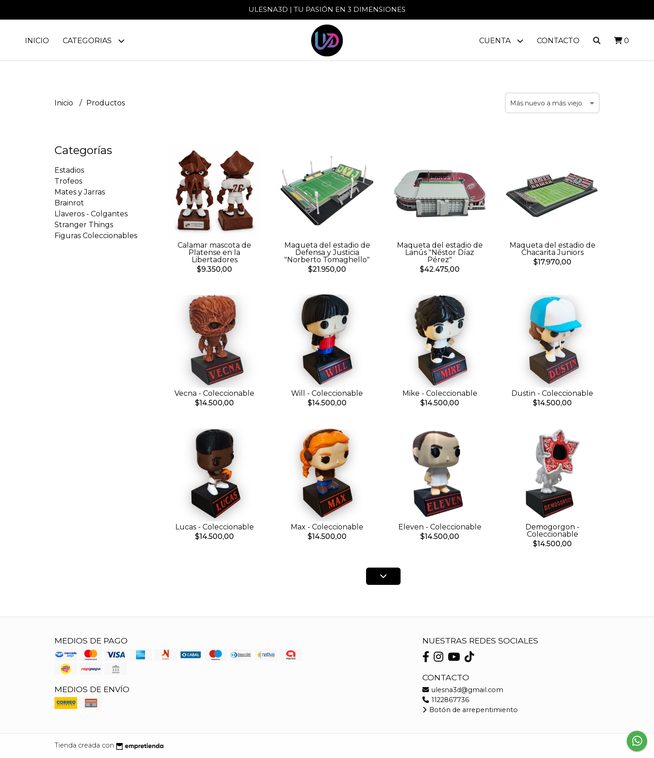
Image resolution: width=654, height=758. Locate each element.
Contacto (558, 40)
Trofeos (68, 181)
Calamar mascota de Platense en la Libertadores (214, 252)
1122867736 (445, 700)
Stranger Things (83, 225)
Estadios (69, 170)
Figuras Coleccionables (95, 236)
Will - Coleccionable (327, 393)
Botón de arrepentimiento (470, 710)
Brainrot (69, 203)
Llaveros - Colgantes (91, 214)
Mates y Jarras (79, 192)
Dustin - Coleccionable (552, 393)
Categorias (93, 40)
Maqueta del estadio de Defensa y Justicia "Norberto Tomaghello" (327, 252)
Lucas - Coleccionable (214, 527)
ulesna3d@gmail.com (462, 690)
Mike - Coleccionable (439, 393)
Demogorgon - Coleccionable (552, 531)
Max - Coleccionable (327, 527)
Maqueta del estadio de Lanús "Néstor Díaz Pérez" (440, 252)
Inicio (37, 40)
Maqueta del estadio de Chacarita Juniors (552, 249)
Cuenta (501, 40)
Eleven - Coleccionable (439, 527)
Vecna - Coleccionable (214, 393)
